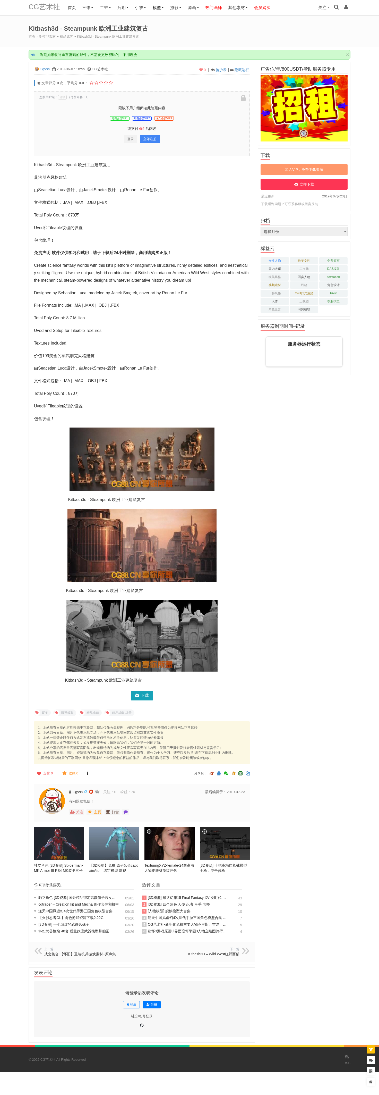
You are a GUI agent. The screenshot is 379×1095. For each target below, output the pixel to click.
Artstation (333, 277)
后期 (125, 7)
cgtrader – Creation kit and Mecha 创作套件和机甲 (76, 904)
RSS (346, 1059)
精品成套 (69, 36)
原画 (195, 7)
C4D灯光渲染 (304, 293)
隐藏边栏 (242, 70)
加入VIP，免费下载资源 (304, 169)
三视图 (304, 301)
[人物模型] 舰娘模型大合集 (166, 911)
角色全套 (275, 309)
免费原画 (333, 260)
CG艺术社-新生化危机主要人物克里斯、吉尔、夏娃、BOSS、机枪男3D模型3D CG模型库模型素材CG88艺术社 (184, 924)
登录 (130, 139)
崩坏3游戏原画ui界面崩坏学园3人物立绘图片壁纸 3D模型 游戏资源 (184, 931)
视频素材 (275, 285)
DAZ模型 (333, 268)
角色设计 (333, 285)
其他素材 (240, 7)
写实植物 (304, 309)
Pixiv (333, 293)
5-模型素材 (48, 36)
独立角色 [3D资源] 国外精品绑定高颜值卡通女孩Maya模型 (76, 897)
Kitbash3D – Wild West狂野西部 (213, 954)
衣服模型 (333, 301)
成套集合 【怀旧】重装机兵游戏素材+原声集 (80, 954)
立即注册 (150, 139)
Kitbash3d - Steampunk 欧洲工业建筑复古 (113, 36)
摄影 (178, 7)
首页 (75, 7)
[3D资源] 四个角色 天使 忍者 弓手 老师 (176, 904)
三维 (89, 7)
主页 (94, 811)
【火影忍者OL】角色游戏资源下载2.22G (69, 917)
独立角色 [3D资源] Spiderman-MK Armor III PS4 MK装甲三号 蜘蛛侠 (58, 870)
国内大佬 (275, 268)
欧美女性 (304, 260)
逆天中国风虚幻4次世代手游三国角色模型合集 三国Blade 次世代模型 (76, 911)
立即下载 (307, 184)
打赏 (112, 811)
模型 (160, 7)
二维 (107, 7)
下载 (145, 695)
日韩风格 (275, 293)
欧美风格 (275, 277)
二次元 (304, 268)
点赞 (44, 773)
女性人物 (275, 260)
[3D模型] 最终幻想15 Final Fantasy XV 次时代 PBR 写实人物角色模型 (184, 897)
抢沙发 (221, 70)
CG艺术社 (46, 7)
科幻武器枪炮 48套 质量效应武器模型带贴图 (71, 931)
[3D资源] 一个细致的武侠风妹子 (61, 924)
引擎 (143, 7)
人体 (275, 301)
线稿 (304, 285)
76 (133, 792)
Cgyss (45, 69)
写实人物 (304, 277)
